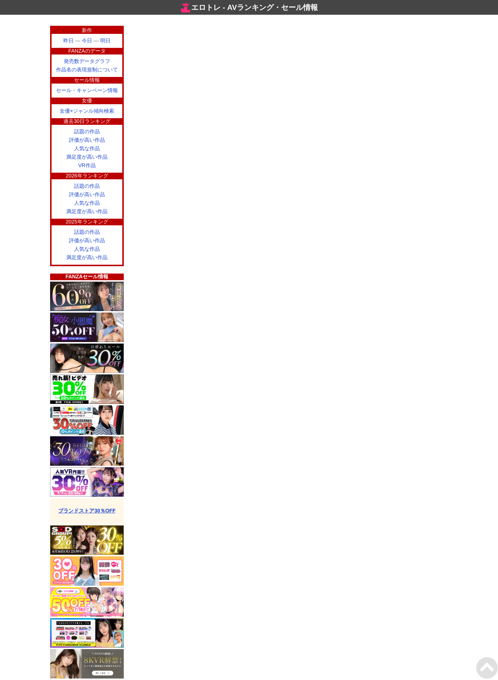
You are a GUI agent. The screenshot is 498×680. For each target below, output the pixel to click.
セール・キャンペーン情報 (87, 90)
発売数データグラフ (87, 61)
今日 (87, 40)
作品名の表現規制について (87, 70)
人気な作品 (87, 148)
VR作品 (86, 165)
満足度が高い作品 (87, 157)
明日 (105, 40)
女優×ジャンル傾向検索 (87, 111)
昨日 (68, 40)
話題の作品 (87, 131)
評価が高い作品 (87, 140)
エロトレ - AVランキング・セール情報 (249, 7)
